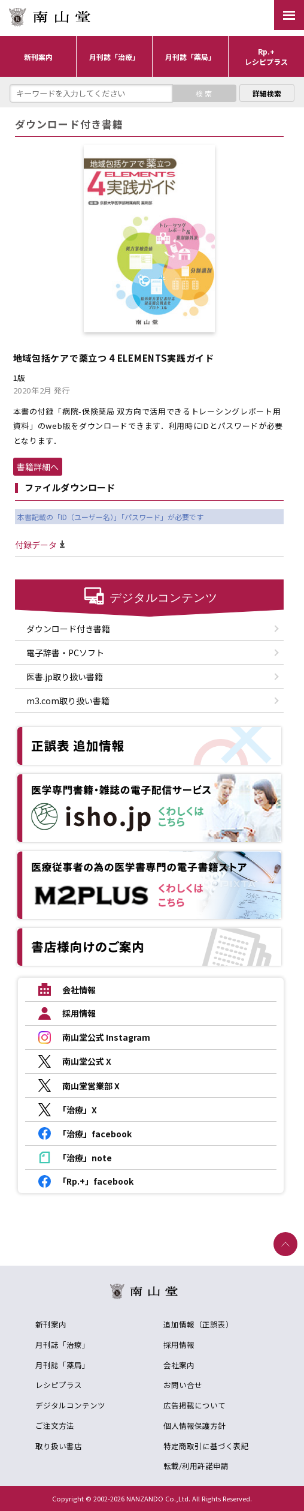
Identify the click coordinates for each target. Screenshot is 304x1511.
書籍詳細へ (38, 467)
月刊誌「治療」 (62, 1344)
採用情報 (178, 1344)
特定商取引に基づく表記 (206, 1446)
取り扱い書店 (58, 1446)
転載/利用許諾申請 (196, 1465)
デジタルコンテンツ (70, 1405)
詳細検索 (267, 93)
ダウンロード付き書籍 (68, 629)
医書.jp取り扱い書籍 (64, 677)
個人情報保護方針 (194, 1425)
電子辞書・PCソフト (65, 653)
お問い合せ (182, 1384)
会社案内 (178, 1365)
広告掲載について (194, 1405)
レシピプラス (58, 1384)
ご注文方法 (54, 1425)
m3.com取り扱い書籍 (68, 701)
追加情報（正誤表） (198, 1324)
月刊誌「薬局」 (62, 1365)
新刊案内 (50, 1324)
